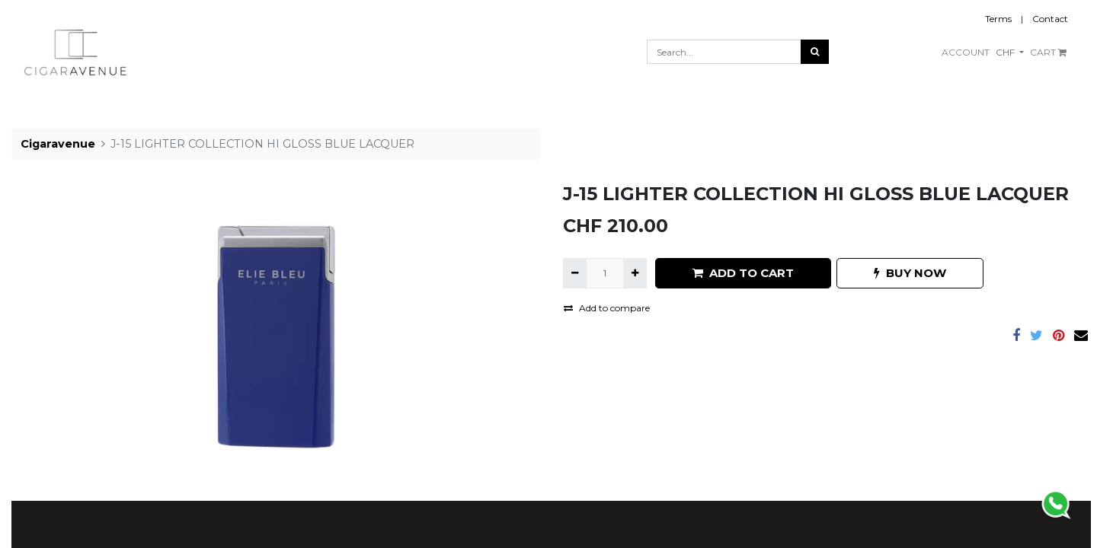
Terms (998, 18)
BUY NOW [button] (910, 273)
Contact (1050, 18)
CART (1048, 52)
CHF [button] (1006, 52)
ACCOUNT (966, 52)
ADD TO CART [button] (743, 273)
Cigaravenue (58, 144)
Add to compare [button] (607, 308)
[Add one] (635, 273)
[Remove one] (575, 273)
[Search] (815, 52)
